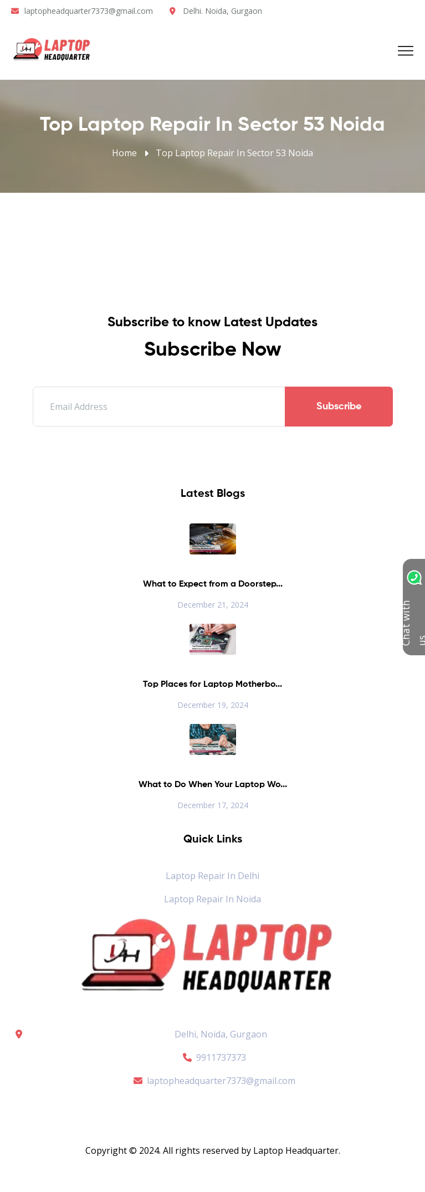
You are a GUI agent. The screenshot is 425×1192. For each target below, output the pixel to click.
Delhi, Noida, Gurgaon (221, 1034)
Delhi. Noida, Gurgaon (222, 11)
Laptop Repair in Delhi (212, 876)
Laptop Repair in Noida (212, 899)
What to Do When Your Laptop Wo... (213, 784)
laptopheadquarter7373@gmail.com (88, 11)
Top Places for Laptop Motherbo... (212, 684)
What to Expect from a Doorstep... (213, 584)
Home (124, 153)
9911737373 (213, 1057)
